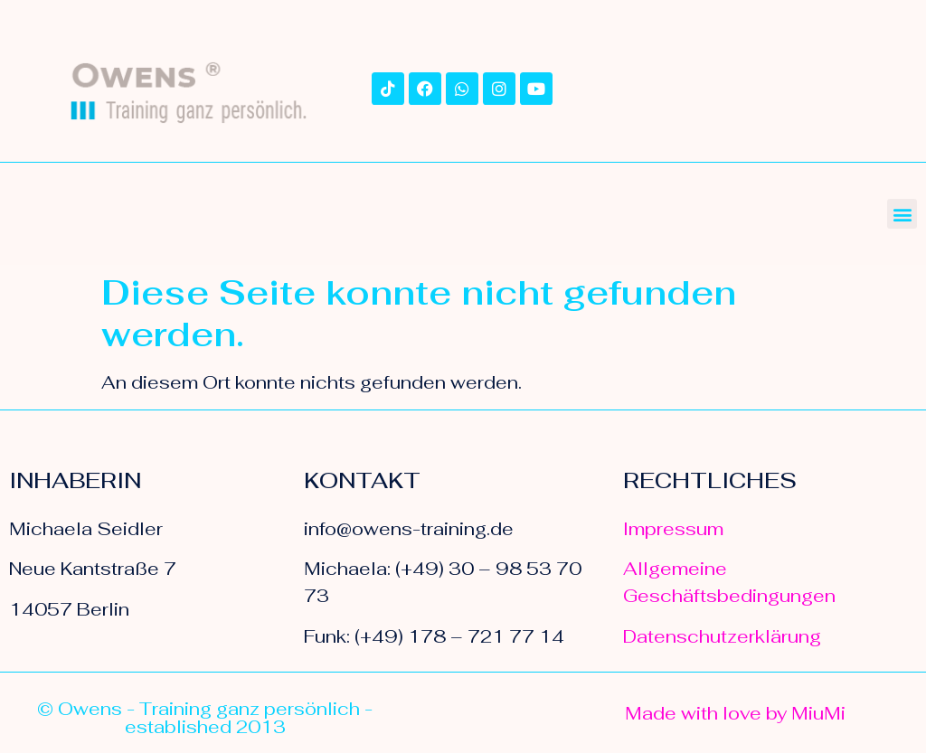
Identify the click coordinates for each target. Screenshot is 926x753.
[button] (902, 214)
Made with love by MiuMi (735, 713)
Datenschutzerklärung (722, 636)
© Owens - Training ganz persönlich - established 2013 (205, 718)
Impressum (673, 529)
